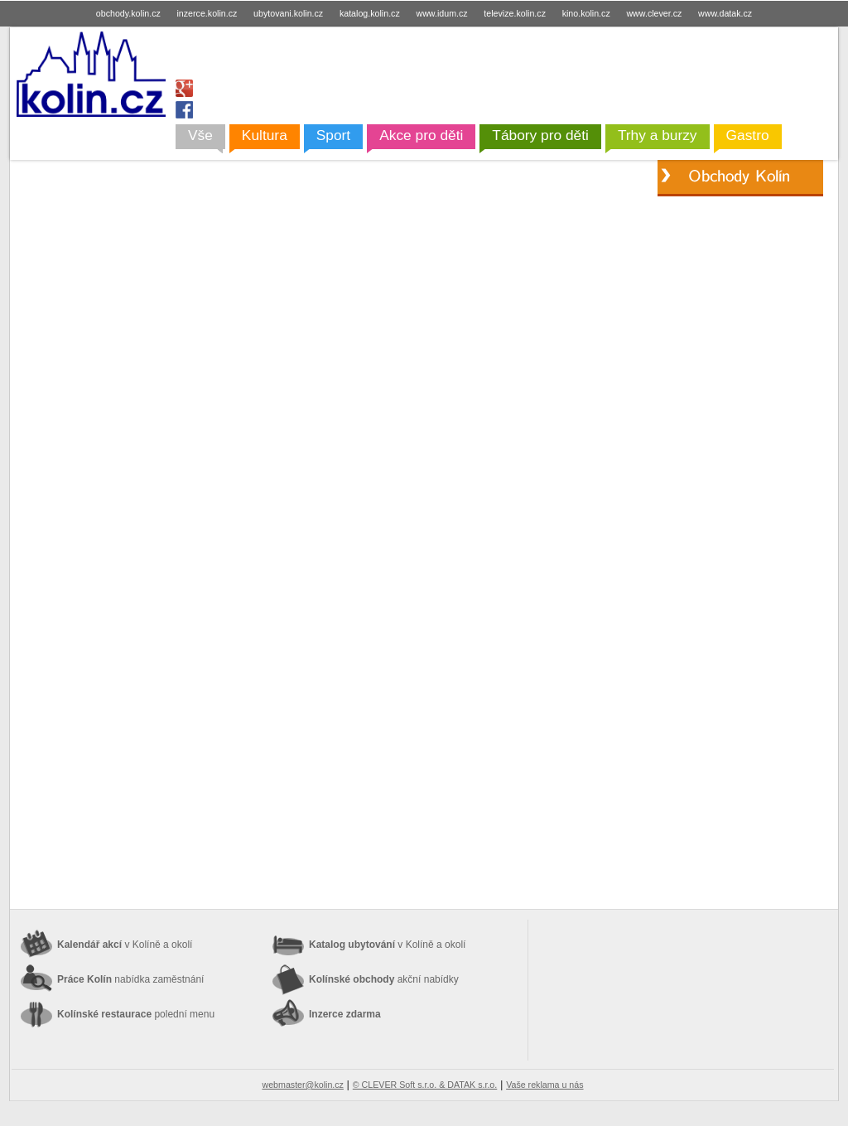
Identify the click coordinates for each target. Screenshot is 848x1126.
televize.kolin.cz (515, 13)
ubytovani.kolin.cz (288, 13)
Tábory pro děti (540, 135)
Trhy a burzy (657, 135)
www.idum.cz (441, 13)
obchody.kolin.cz (128, 13)
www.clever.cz (654, 13)
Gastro (747, 135)
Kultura (264, 135)
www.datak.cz (725, 13)
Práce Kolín (130, 979)
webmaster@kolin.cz (302, 1085)
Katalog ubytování (387, 944)
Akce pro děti (421, 135)
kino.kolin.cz (586, 13)
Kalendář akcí (124, 944)
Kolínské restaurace (135, 1014)
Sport (333, 135)
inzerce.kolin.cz (207, 13)
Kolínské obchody (384, 979)
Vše (200, 135)
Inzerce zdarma (345, 1014)
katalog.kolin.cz (370, 13)
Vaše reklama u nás (544, 1085)
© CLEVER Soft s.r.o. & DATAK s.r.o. (425, 1085)
